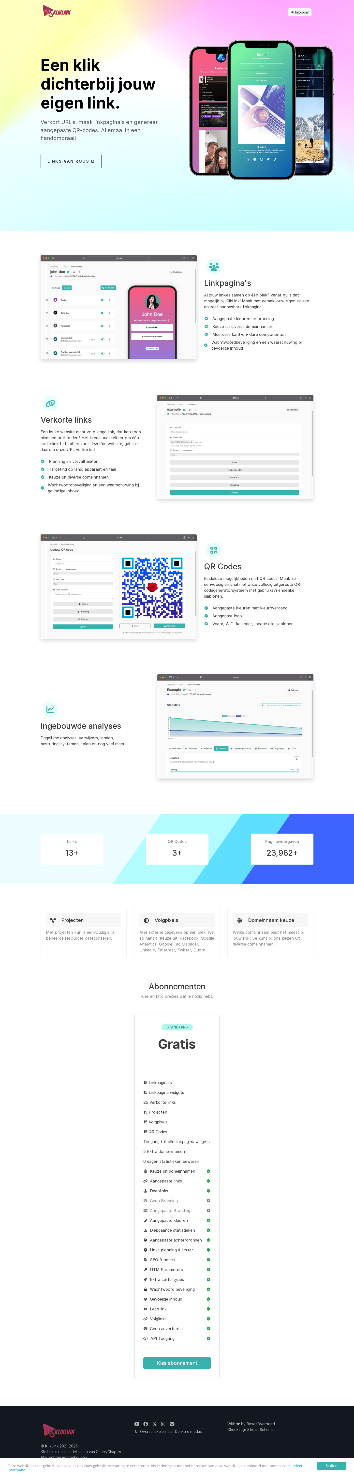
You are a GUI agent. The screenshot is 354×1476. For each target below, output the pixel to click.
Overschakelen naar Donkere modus (168, 1431)
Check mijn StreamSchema (250, 1429)
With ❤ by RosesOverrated (251, 1424)
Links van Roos (71, 161)
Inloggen (300, 12)
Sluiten (331, 1465)
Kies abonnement (177, 1363)
